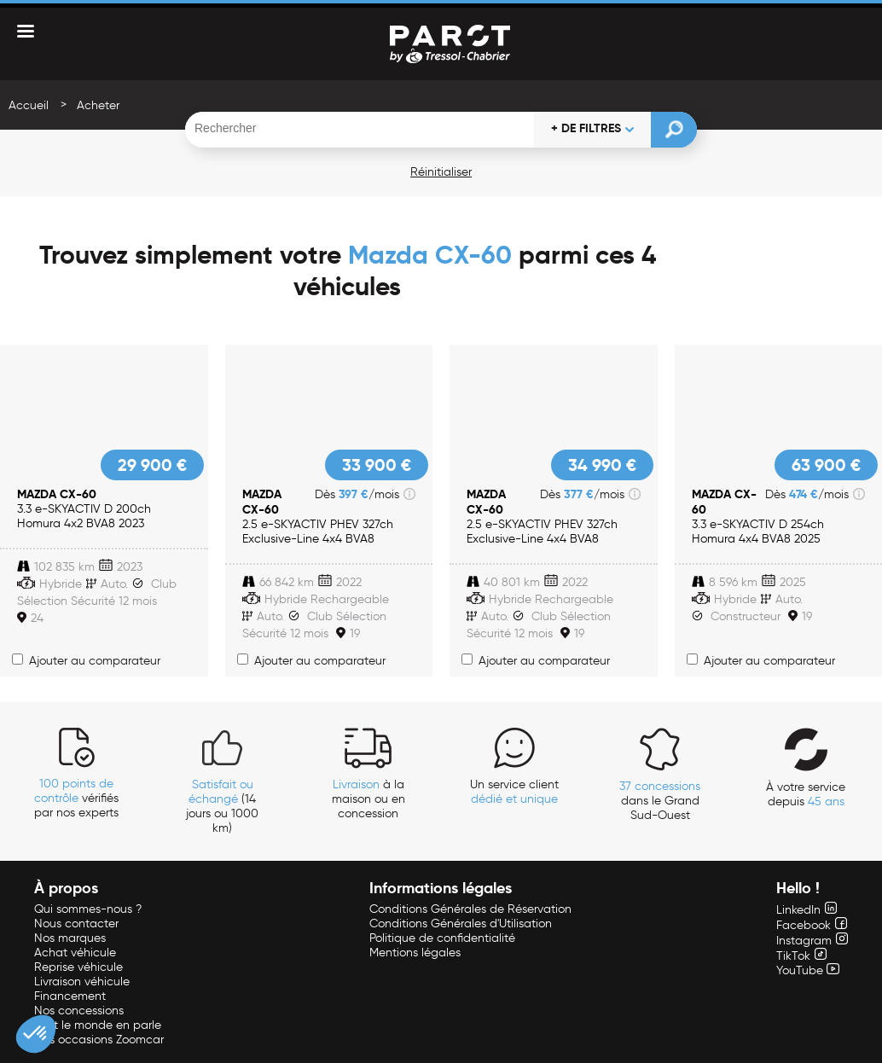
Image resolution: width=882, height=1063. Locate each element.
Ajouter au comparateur (86, 660)
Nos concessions (79, 1010)
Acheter (98, 105)
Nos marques (70, 938)
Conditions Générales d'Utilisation (460, 923)
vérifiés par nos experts (76, 798)
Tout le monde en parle (97, 1025)
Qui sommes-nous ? (88, 909)
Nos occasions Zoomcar (99, 1039)
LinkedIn (806, 910)
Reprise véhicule (78, 967)
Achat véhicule (75, 952)
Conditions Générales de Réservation (470, 909)
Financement (70, 996)
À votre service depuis (805, 794)
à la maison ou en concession (368, 799)
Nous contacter (76, 923)
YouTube (807, 970)
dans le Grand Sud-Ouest (659, 800)
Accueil (29, 105)
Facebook (811, 925)
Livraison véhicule (82, 981)
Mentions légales (415, 952)
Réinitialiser (441, 172)
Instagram (812, 940)
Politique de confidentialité (442, 938)
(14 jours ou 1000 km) (222, 806)
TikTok (801, 956)
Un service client (514, 791)
